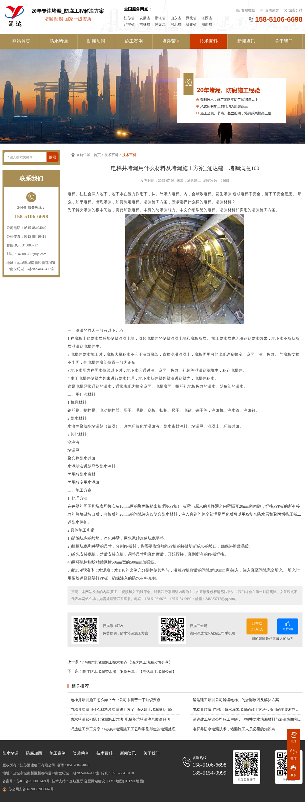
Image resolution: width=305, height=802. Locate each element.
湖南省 (207, 24)
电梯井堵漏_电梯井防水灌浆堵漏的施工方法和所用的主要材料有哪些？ (247, 710)
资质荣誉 (272, 10)
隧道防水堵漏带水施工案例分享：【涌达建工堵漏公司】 (129, 672)
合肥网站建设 (94, 781)
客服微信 (248, 10)
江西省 (207, 18)
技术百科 (209, 41)
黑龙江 (160, 24)
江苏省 (129, 18)
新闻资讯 (246, 41)
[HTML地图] (134, 781)
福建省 (191, 24)
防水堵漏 (59, 41)
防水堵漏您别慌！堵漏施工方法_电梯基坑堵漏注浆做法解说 (120, 719)
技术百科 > (113, 155)
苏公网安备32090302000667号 (31, 789)
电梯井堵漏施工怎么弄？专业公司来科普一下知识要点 (115, 700)
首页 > (99, 155)
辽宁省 (129, 24)
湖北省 (191, 18)
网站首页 (21, 41)
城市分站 (295, 10)
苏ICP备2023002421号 (33, 781)
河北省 (175, 24)
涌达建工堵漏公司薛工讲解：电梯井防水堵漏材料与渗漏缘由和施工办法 (247, 719)
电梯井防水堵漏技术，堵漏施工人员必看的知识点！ (236, 729)
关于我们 (284, 41)
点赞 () (288, 625)
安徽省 (145, 18)
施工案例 (134, 41)
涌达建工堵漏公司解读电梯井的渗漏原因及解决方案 (236, 700)
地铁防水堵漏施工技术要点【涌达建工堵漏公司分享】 (127, 662)
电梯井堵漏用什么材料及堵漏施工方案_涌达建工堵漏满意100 (121, 710)
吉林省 (145, 24)
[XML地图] (115, 781)
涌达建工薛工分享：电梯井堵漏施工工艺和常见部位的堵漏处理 (123, 729)
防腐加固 (96, 41)
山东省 (175, 18)
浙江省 (160, 18)
